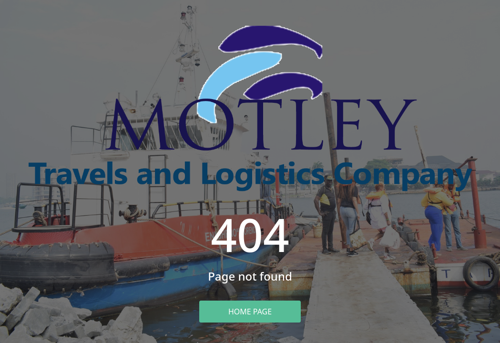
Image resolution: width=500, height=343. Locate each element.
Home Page (250, 311)
